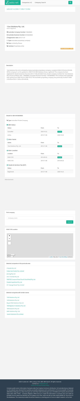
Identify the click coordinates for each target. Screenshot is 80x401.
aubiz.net (9, 9)
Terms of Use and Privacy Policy (40, 385)
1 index (22, 9)
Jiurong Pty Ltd (11, 274)
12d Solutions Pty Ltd (13, 297)
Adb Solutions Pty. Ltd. (13, 311)
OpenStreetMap (63, 256)
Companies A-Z (27, 2)
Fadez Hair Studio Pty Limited (15, 271)
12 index (27, 9)
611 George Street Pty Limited (15, 285)
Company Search (40, 2)
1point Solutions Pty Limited (15, 314)
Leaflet (51, 256)
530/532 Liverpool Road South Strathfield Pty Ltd (21, 279)
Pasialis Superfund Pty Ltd (14, 282)
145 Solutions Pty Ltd (13, 300)
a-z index (16, 9)
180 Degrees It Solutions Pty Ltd (16, 306)
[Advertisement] (40, 17)
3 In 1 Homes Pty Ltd (13, 276)
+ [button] (9, 235)
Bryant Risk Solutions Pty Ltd (15, 303)
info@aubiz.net (43, 383)
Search (69, 222)
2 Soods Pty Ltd (11, 268)
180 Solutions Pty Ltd (13, 308)
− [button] (9, 238)
